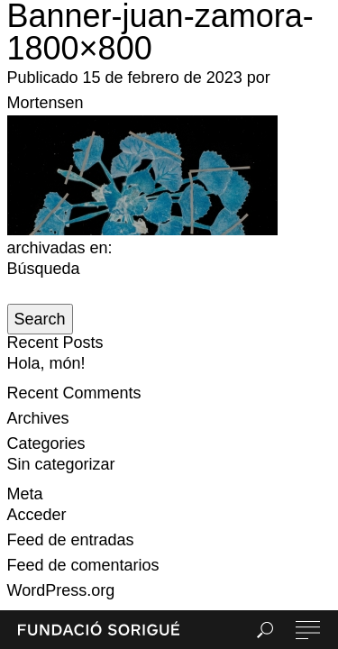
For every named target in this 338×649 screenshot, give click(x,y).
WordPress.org (61, 590)
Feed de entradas (70, 540)
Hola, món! (46, 363)
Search (40, 319)
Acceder (37, 515)
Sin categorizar (61, 464)
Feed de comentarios (83, 565)
